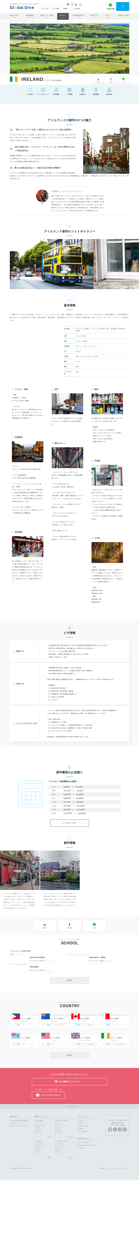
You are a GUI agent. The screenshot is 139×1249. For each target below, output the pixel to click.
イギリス (38, 1201)
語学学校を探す (78, 16)
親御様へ (65, 8)
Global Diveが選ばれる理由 (20, 1189)
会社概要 (101, 1237)
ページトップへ (69, 1175)
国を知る (63, 16)
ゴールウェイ (48, 962)
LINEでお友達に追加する (48, 1163)
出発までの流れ (123, 16)
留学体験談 (30, 16)
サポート (108, 16)
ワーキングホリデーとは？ (20, 1194)
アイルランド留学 (37, 962)
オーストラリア (40, 1193)
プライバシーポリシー (112, 1237)
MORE (69, 990)
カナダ (38, 1197)
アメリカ (38, 1199)
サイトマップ (124, 1237)
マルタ (38, 1195)
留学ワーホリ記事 (47, 16)
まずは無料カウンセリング (69, 1150)
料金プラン (94, 16)
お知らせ (81, 1216)
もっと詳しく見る (69, 823)
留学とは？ (15, 1191)
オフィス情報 (55, 8)
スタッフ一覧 (44, 8)
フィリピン (39, 1191)
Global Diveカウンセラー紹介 (88, 1213)
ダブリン (107, 962)
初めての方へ (14, 16)
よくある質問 (76, 8)
